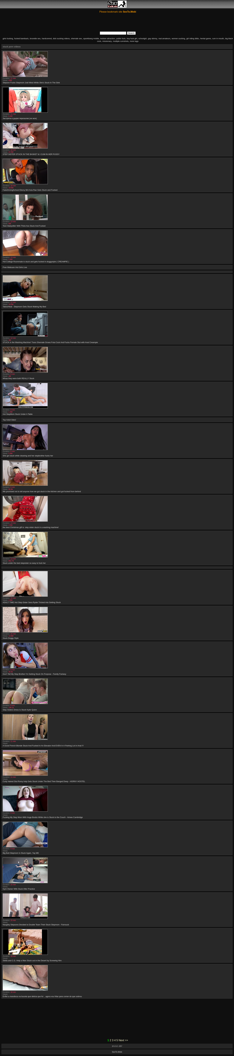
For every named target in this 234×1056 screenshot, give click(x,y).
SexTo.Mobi (117, 1052)
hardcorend (47, 38)
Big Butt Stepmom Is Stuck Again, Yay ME (21, 853)
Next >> (123, 1040)
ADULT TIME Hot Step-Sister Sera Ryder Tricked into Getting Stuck (32, 602)
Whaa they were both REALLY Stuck (18, 378)
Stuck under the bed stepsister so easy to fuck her (24, 563)
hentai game (205, 38)
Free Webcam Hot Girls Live (15, 267)
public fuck (120, 38)
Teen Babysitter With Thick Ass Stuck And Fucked (24, 226)
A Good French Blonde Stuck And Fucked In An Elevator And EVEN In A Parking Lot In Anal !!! (43, 746)
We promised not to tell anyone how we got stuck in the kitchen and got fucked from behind (42, 491)
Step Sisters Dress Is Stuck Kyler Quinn (20, 710)
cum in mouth (218, 38)
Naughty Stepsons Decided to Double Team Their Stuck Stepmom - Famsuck (36, 925)
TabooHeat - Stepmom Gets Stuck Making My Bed (24, 306)
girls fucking (8, 38)
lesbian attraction (107, 38)
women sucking (178, 38)
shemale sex (76, 38)
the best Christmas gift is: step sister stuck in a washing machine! (31, 527)
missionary (107, 41)
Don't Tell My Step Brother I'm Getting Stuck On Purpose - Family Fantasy (34, 674)
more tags (134, 41)
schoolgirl (142, 38)
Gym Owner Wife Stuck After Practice (19, 889)
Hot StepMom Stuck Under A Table (18, 414)
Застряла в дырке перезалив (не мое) (20, 118)
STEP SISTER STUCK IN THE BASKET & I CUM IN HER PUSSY (31, 154)
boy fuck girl (132, 38)
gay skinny (152, 38)
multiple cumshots (120, 41)
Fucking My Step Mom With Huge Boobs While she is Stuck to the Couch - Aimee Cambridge (43, 817)
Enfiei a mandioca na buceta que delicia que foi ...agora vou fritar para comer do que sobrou (42, 996)
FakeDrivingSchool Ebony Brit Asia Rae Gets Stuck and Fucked (30, 190)
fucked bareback (21, 38)
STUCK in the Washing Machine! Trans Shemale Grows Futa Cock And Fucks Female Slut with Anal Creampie (50, 342)
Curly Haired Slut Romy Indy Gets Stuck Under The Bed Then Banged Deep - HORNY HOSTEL (44, 781)
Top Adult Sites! (9, 420)
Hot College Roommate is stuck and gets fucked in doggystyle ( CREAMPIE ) (36, 261)
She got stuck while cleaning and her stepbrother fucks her (28, 456)
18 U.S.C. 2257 (117, 1046)
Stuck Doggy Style (11, 638)
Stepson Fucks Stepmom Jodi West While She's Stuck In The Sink (31, 82)
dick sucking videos (61, 38)
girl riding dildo (192, 38)
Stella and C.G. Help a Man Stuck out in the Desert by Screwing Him (32, 960)
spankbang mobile (91, 38)
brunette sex (35, 38)
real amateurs (164, 38)
